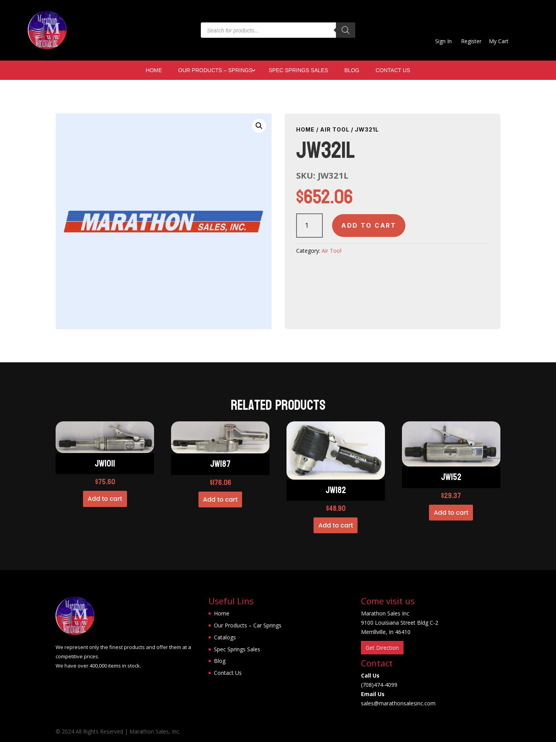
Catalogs (225, 637)
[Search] (345, 30)
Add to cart (368, 225)
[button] (259, 126)
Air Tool (334, 129)
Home (154, 70)
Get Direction (382, 647)
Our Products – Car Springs (247, 625)
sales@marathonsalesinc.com (398, 703)
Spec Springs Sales (298, 70)
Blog (351, 70)
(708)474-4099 (379, 684)
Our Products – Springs (215, 70)
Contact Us (393, 70)
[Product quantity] (309, 225)
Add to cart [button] (105, 498)
